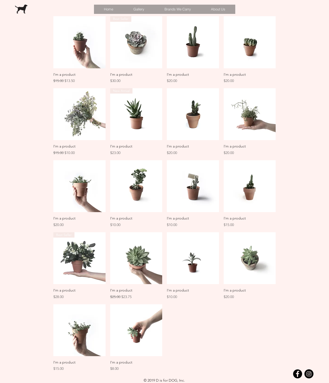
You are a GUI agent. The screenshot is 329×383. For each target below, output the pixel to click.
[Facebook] (297, 373)
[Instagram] (308, 373)
